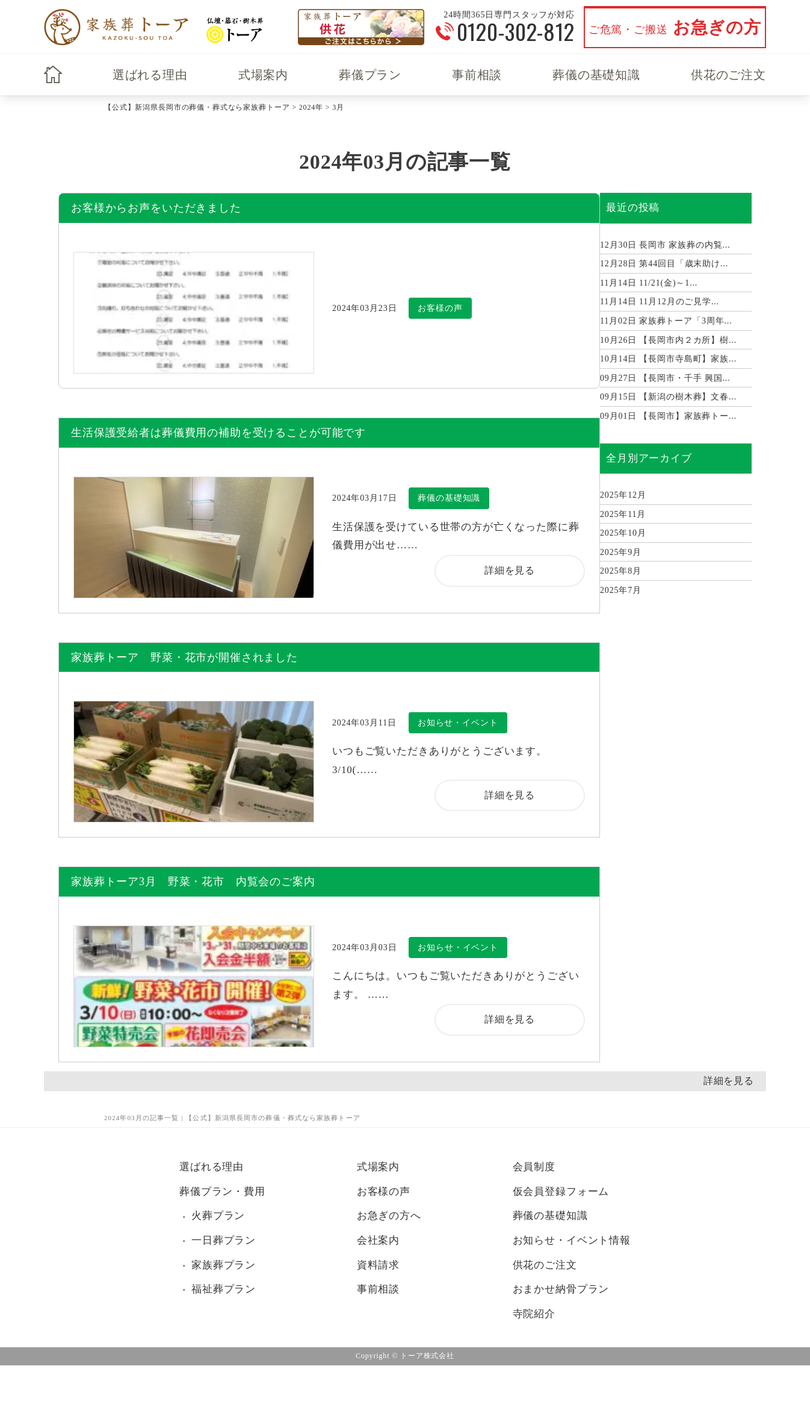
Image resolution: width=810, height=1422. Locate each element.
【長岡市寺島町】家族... (668, 358)
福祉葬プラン (223, 1289)
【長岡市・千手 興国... (665, 378)
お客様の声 (383, 1191)
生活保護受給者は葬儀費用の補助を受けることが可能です (218, 433)
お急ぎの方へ (389, 1215)
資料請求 (378, 1265)
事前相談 (477, 74)
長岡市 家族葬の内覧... (665, 244)
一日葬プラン (223, 1240)
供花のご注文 (728, 74)
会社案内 (378, 1240)
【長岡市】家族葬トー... (668, 416)
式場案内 (263, 74)
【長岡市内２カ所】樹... (668, 340)
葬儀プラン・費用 (222, 1191)
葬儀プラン (370, 74)
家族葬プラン (223, 1265)
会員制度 (534, 1167)
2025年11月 (623, 514)
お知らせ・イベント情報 (572, 1240)
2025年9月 (621, 552)
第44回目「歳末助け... (664, 263)
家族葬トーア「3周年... (666, 320)
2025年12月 (623, 495)
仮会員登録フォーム (561, 1191)
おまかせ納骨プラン (561, 1289)
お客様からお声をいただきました (156, 208)
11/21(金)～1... (648, 282)
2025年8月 (621, 570)
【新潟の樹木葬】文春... (668, 396)
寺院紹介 (534, 1314)
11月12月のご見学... (659, 301)
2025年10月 (623, 532)
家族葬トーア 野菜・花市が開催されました (184, 657)
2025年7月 (621, 590)
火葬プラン (218, 1215)
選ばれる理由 (150, 74)
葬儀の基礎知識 (596, 74)
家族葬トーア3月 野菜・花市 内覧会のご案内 (193, 881)
